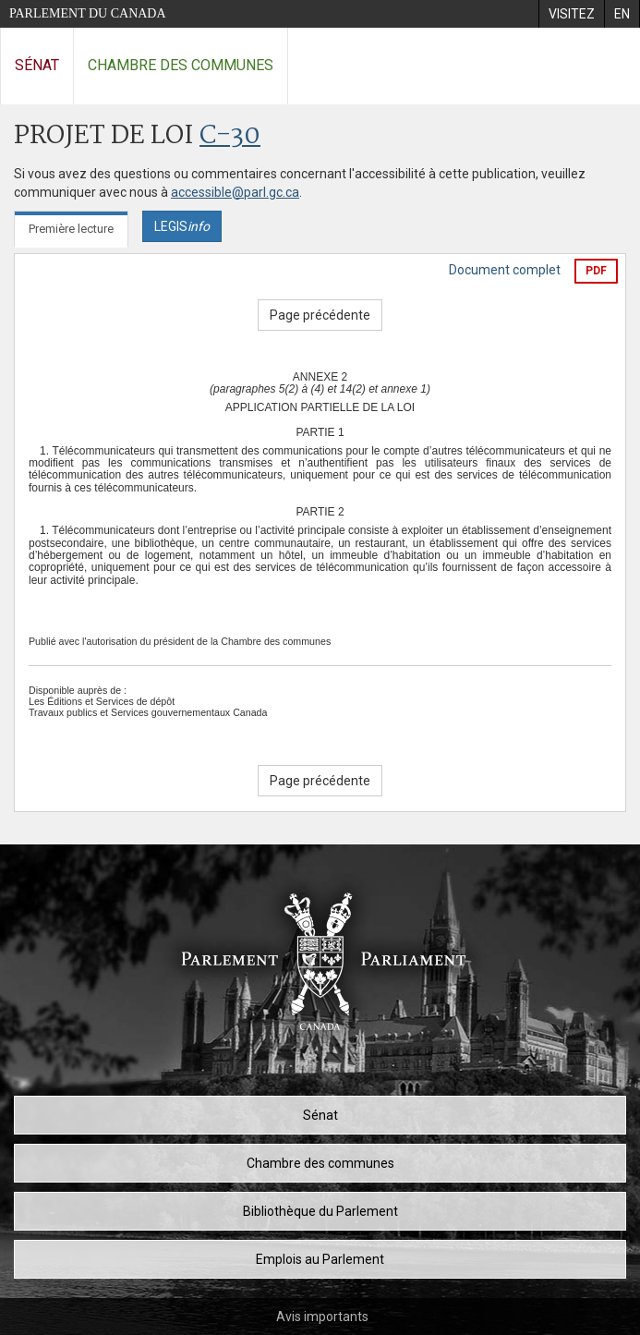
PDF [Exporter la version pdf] (596, 270)
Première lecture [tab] (71, 229)
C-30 (229, 136)
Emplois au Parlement (320, 1259)
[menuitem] (571, 14)
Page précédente (320, 315)
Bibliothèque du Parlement (320, 1211)
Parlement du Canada (87, 13)
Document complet (505, 269)
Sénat (37, 65)
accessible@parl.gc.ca (235, 192)
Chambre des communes (180, 65)
